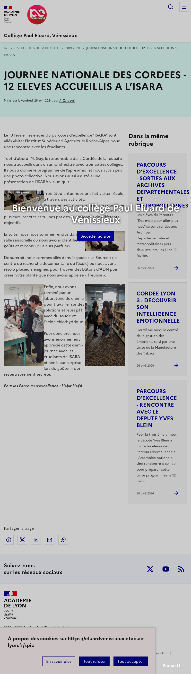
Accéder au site (95, 236)
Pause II (171, 665)
